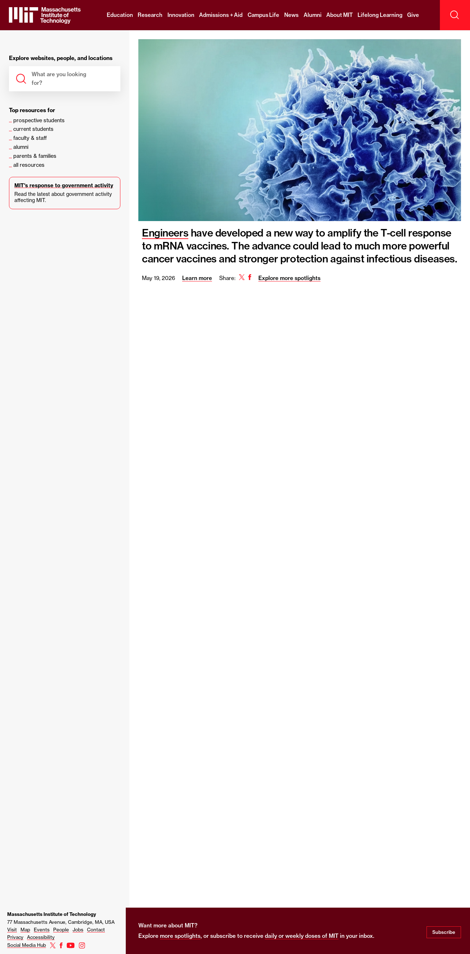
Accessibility (41, 937)
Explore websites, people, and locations (60, 58)
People (61, 929)
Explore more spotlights (289, 278)
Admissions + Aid (221, 15)
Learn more (197, 278)
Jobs (78, 929)
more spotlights (180, 935)
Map (25, 929)
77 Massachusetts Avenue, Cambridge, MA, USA (61, 922)
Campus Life (264, 15)
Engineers (165, 232)
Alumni (313, 15)
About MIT (339, 15)
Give (413, 15)
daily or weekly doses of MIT (301, 935)
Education (120, 15)
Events (42, 929)
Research (150, 15)
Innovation (180, 15)
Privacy (15, 937)
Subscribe (443, 932)
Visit (12, 929)
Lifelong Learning (380, 15)
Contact (96, 929)
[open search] (455, 15)
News (291, 15)
